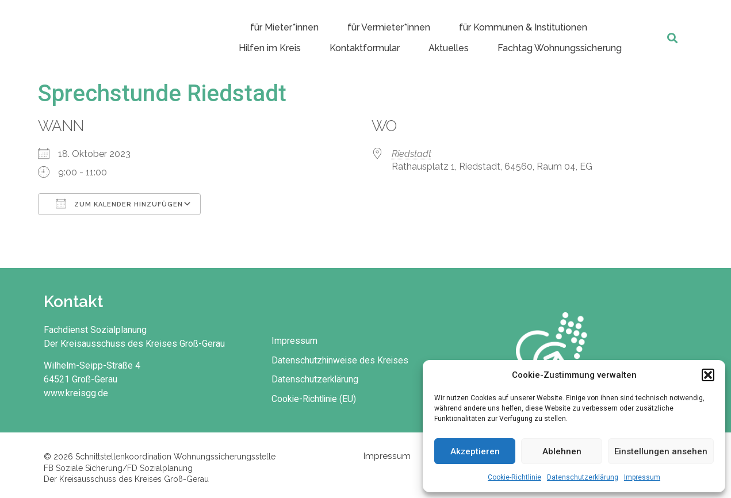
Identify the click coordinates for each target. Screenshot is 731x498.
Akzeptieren (475, 451)
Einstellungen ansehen (660, 451)
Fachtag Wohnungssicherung (559, 48)
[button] (708, 375)
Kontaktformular (365, 48)
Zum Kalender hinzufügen (119, 203)
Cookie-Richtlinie (514, 477)
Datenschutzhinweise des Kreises (342, 359)
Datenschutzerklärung (582, 477)
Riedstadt (411, 153)
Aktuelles (448, 48)
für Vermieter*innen (388, 27)
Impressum (642, 477)
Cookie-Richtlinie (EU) (317, 398)
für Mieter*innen (284, 27)
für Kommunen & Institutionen (523, 27)
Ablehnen (561, 451)
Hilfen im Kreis (270, 48)
